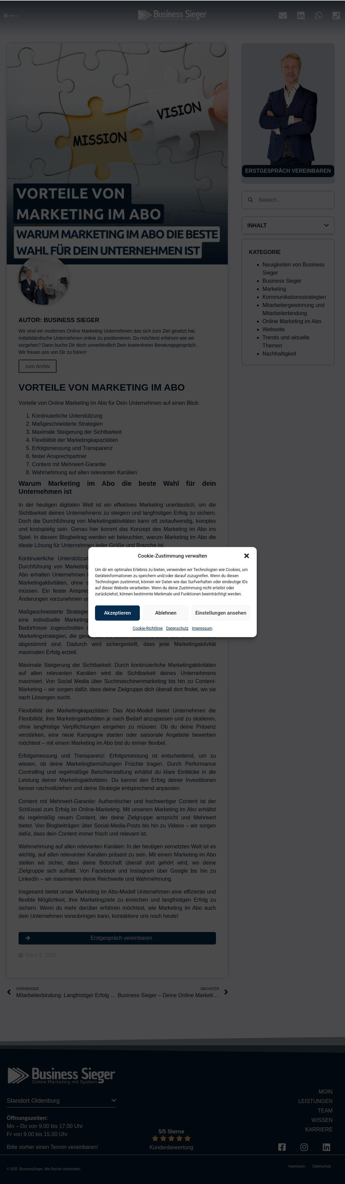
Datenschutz (177, 628)
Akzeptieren (117, 613)
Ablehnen (165, 613)
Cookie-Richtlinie (148, 628)
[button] (246, 556)
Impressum (202, 628)
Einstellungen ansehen (220, 613)
